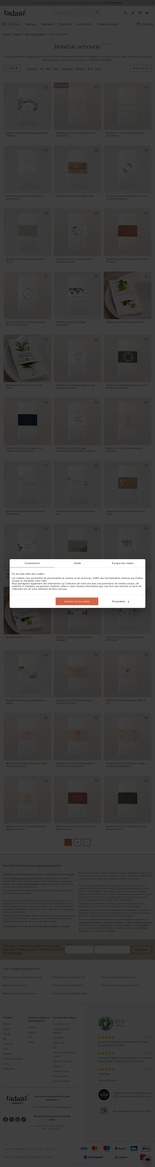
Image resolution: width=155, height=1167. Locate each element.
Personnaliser (120, 601)
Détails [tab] (77, 563)
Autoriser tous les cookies (77, 601)
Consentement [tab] (32, 563)
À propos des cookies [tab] (123, 563)
